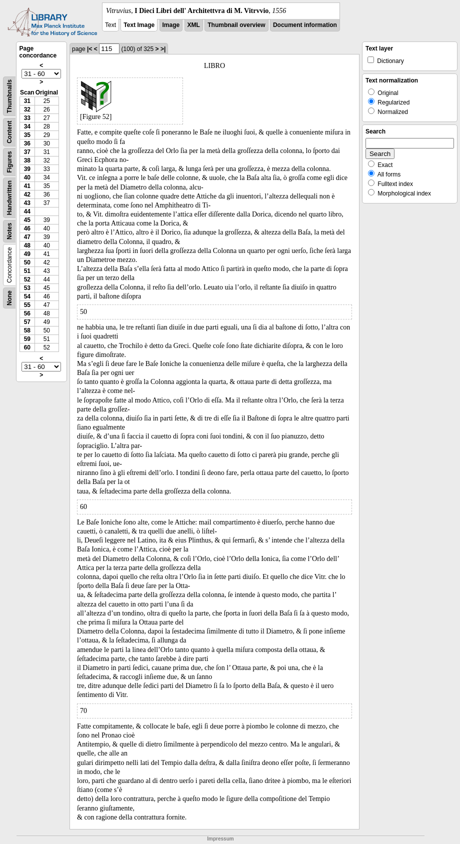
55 (27, 305)
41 (27, 186)
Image (171, 25)
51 (27, 271)
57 (27, 322)
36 (27, 143)
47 (27, 237)
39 (27, 169)
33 (27, 118)
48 (27, 245)
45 (27, 220)
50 (27, 262)
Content (9, 132)
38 (27, 160)
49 (27, 254)
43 (27, 203)
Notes (9, 231)
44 (27, 211)
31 (27, 101)
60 (27, 347)
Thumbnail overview (236, 25)
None (9, 298)
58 (27, 330)
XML (194, 25)
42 (27, 194)
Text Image (139, 25)
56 (27, 313)
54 (27, 296)
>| (163, 49)
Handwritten (9, 197)
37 (27, 152)
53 (27, 288)
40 (27, 177)
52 (27, 279)
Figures (9, 161)
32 (27, 109)
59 (27, 339)
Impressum (220, 839)
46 (27, 228)
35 (27, 135)
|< (89, 49)
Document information (305, 25)
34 (27, 126)
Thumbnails (9, 96)
